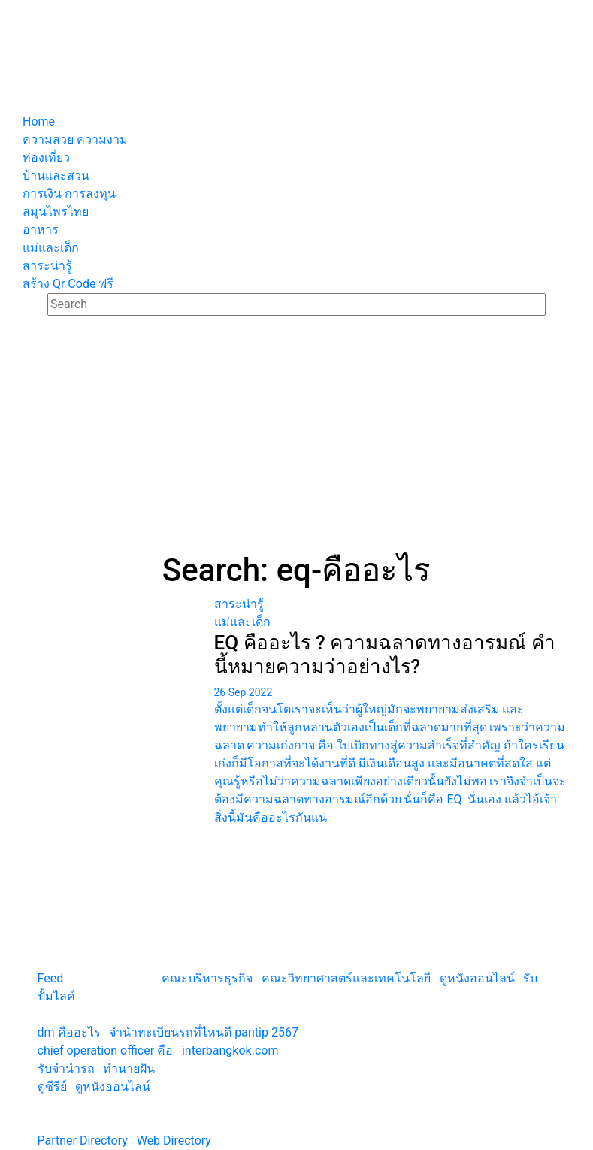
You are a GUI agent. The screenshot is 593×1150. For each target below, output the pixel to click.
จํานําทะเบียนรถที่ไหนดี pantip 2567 (203, 1032)
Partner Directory (83, 1140)
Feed (51, 978)
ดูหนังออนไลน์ (477, 978)
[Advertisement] (297, 439)
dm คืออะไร (69, 1032)
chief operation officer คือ (106, 1050)
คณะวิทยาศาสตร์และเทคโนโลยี (346, 978)
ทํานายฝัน (129, 1068)
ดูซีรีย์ (52, 1086)
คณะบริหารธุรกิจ (207, 978)
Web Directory (174, 1140)
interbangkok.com (230, 1050)
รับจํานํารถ (66, 1068)
